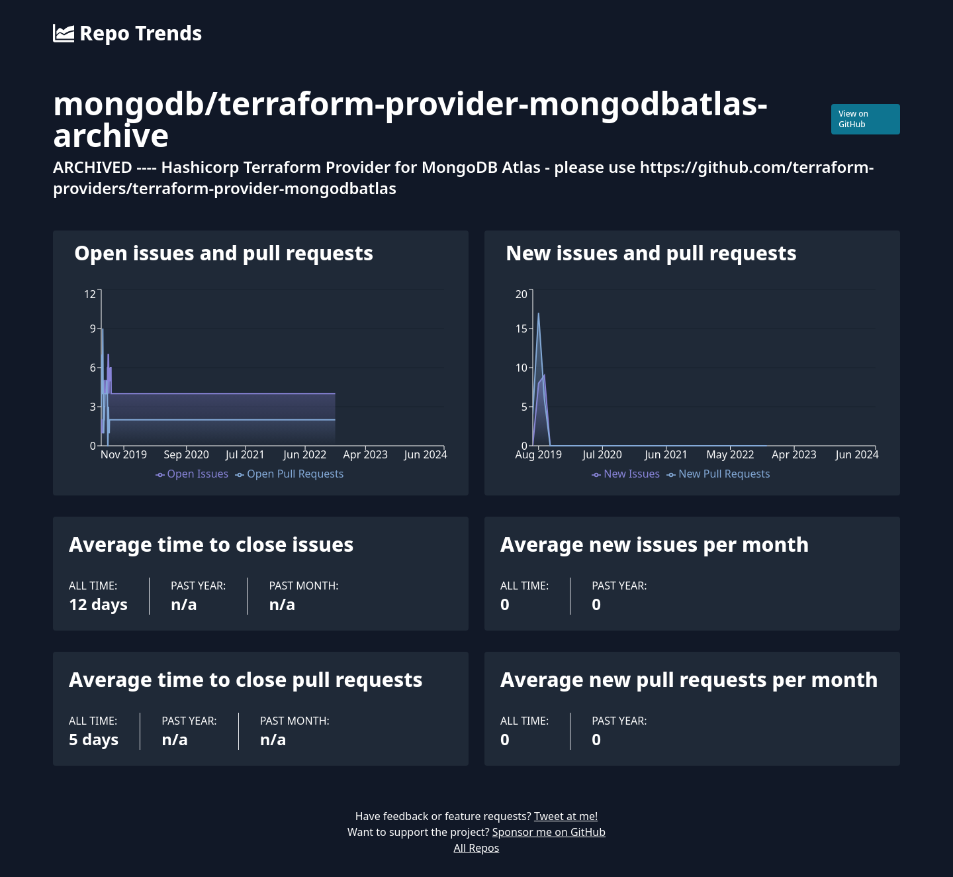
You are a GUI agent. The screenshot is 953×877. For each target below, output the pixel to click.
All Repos (477, 848)
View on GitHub (853, 119)
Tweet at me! (566, 816)
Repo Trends (127, 33)
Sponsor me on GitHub (549, 832)
